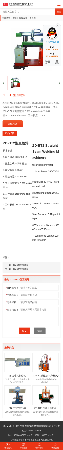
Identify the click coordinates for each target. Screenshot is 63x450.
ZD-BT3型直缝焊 (20, 269)
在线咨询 (12, 123)
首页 (15, 18)
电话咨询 (8, 446)
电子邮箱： (12, 302)
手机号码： (12, 295)
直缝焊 (33, 18)
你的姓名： (12, 287)
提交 (24, 331)
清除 (39, 331)
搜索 (58, 11)
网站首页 (55, 446)
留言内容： (12, 309)
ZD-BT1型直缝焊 (20, 265)
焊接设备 (23, 18)
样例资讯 (39, 446)
